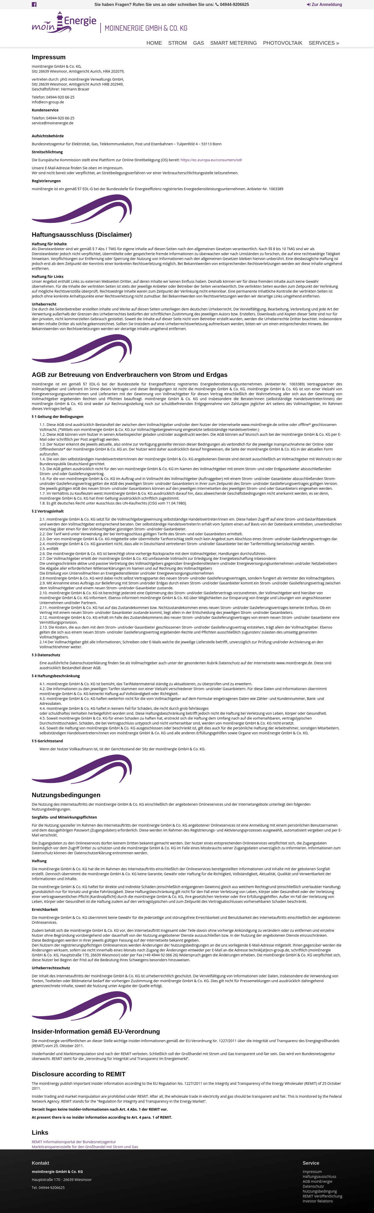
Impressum (312, 1171)
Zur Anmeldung (324, 4)
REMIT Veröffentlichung (322, 1196)
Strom (177, 43)
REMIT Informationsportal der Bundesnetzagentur (74, 1141)
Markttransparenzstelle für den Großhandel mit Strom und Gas (85, 1146)
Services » (324, 43)
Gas (198, 43)
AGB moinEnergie (317, 1181)
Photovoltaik (282, 43)
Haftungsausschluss (319, 1176)
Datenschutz (313, 1186)
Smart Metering (233, 43)
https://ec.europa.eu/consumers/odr (211, 159)
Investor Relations (318, 1201)
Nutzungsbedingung (320, 1191)
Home (154, 43)
